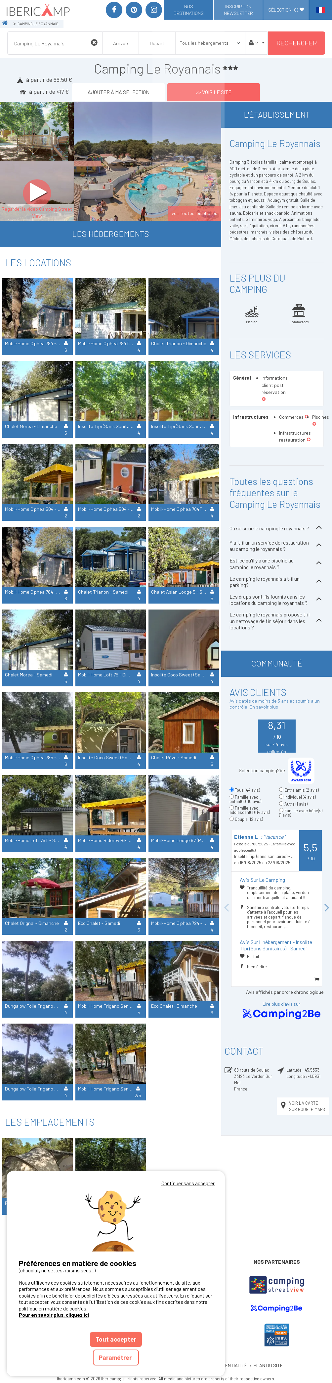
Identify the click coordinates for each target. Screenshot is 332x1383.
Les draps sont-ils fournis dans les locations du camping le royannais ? (276, 599)
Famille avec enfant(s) (245, 799)
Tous (247, 790)
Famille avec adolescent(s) (249, 810)
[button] (264, 399)
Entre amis (301, 790)
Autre (296, 804)
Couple (249, 819)
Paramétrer (116, 1357)
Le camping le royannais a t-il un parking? (276, 581)
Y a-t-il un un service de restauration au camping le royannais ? (276, 545)
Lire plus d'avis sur (281, 1011)
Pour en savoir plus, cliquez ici (54, 1315)
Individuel (300, 797)
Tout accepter (116, 1339)
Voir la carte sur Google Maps (302, 1106)
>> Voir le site (213, 92)
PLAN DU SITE (268, 1365)
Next (327, 908)
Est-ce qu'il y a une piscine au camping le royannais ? (276, 563)
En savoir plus (264, 707)
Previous (226, 908)
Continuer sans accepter (188, 1183)
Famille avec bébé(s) (300, 813)
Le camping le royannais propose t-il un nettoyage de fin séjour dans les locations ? (276, 620)
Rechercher (296, 43)
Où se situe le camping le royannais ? (276, 528)
